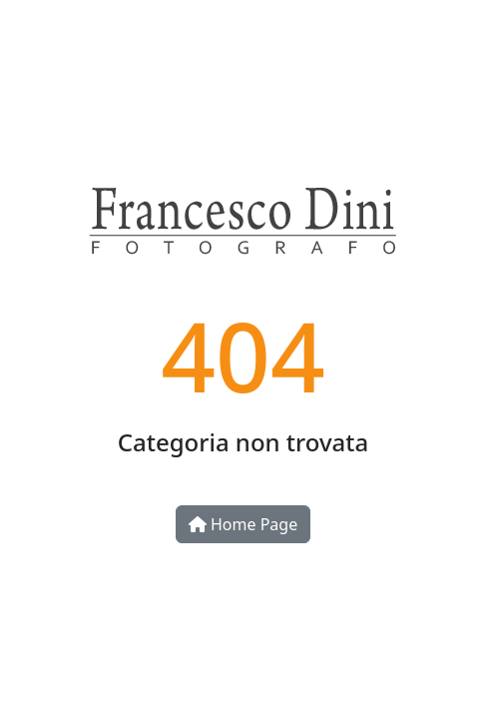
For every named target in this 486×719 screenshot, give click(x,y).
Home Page (243, 524)
